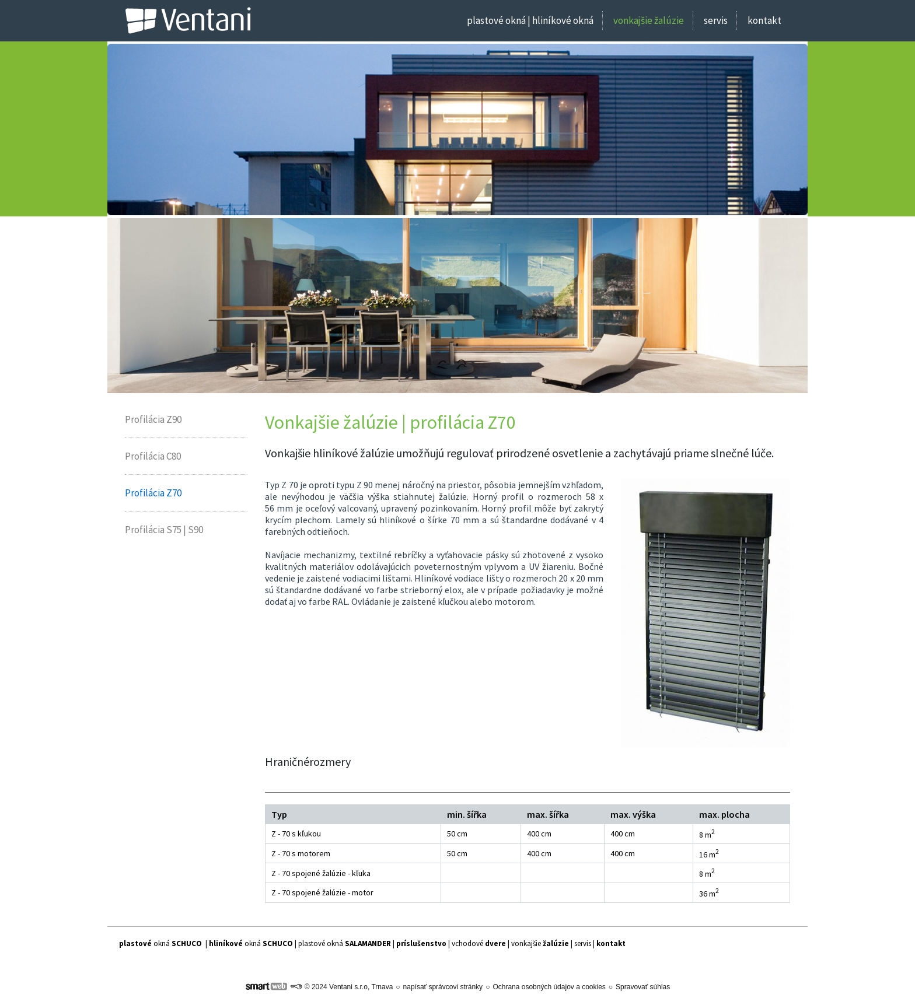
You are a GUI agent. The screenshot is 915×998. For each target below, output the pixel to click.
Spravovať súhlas (643, 987)
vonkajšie (540, 943)
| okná (250, 943)
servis (582, 943)
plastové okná (344, 943)
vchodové (479, 943)
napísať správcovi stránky (443, 987)
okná (160, 943)
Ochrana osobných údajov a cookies (549, 987)
